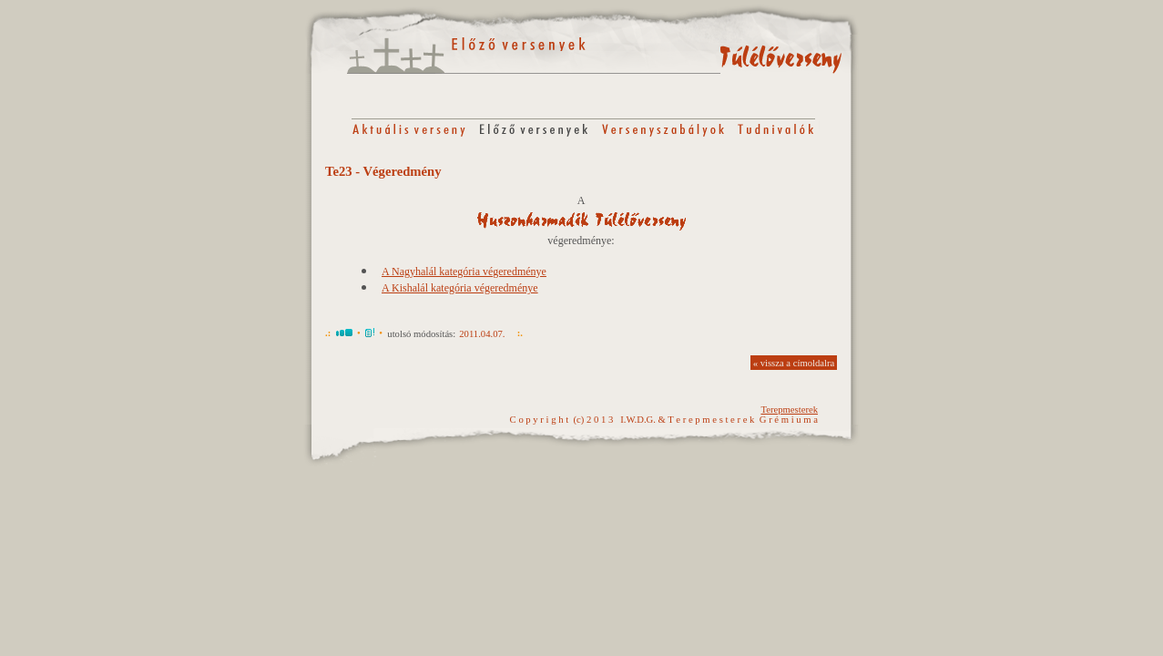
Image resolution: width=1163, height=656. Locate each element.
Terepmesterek (789, 410)
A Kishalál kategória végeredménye (460, 288)
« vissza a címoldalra (793, 363)
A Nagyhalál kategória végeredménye (464, 271)
